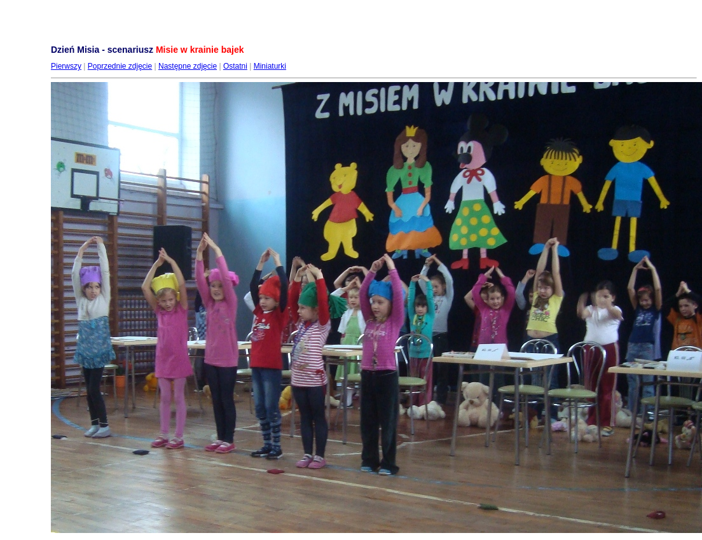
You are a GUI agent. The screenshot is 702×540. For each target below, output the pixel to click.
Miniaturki (270, 66)
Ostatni (235, 66)
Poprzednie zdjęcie (120, 66)
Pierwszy (66, 66)
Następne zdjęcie (187, 66)
